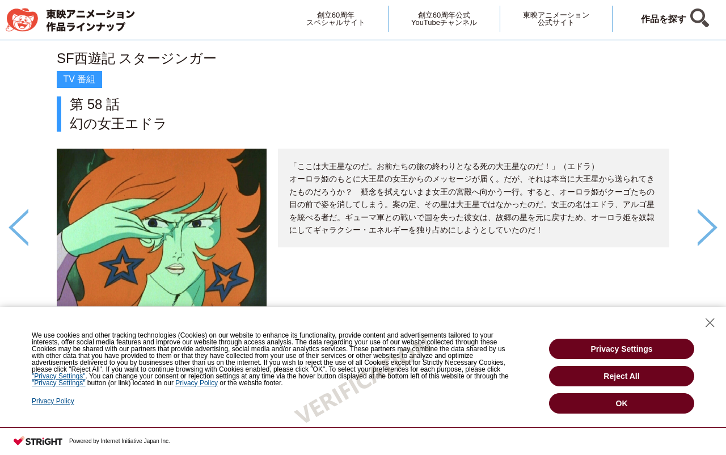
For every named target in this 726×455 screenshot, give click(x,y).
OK (622, 403)
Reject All (621, 376)
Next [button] (707, 227)
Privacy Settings (622, 348)
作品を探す (663, 19)
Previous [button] (18, 227)
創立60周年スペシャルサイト (335, 19)
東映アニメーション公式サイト (556, 19)
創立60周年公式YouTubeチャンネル (444, 19)
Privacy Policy (53, 401)
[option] (363, 208)
